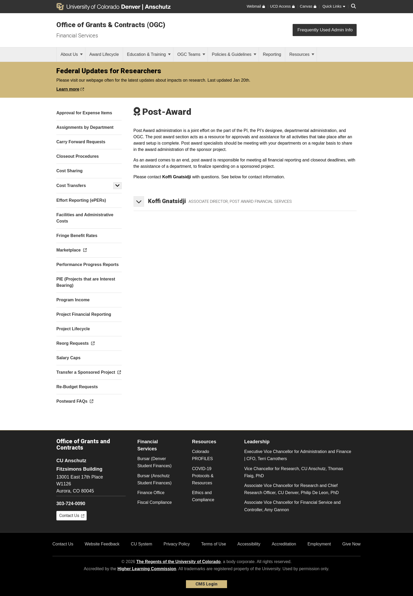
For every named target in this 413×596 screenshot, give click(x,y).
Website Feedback (102, 544)
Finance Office (151, 492)
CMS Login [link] (206, 584)
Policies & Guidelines (234, 54)
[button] (117, 185)
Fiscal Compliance (154, 502)
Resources (301, 54)
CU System (141, 544)
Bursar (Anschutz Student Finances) (154, 479)
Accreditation (284, 544)
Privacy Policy (177, 544)
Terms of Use (213, 544)
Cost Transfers (71, 185)
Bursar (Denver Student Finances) (154, 462)
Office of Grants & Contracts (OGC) (110, 25)
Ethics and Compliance (203, 496)
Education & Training (149, 54)
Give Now (351, 544)
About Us (72, 54)
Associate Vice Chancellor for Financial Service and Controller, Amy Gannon (292, 506)
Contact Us (62, 544)
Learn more (70, 89)
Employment (319, 544)
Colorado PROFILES (202, 455)
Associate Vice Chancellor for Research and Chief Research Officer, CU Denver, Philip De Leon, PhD (291, 489)
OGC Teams (191, 54)
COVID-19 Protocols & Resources (203, 475)
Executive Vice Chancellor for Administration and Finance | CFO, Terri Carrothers (297, 455)
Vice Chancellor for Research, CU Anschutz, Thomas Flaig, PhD (293, 472)
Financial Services (77, 35)
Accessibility (248, 544)
